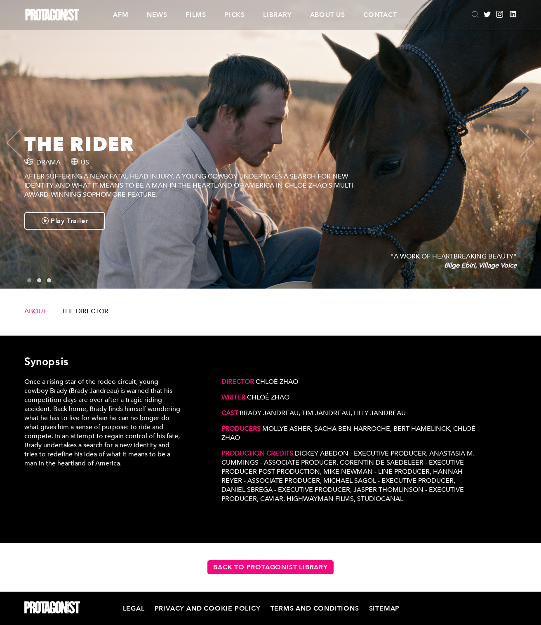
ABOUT (35, 311)
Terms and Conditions (314, 608)
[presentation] (21, 142)
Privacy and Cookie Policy (208, 608)
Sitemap (384, 608)
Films (196, 14)
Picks (234, 14)
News (157, 14)
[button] (29, 280)
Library (277, 14)
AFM (120, 14)
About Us (327, 14)
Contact (380, 14)
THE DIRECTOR (84, 311)
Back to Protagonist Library (270, 567)
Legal (134, 608)
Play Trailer (65, 221)
